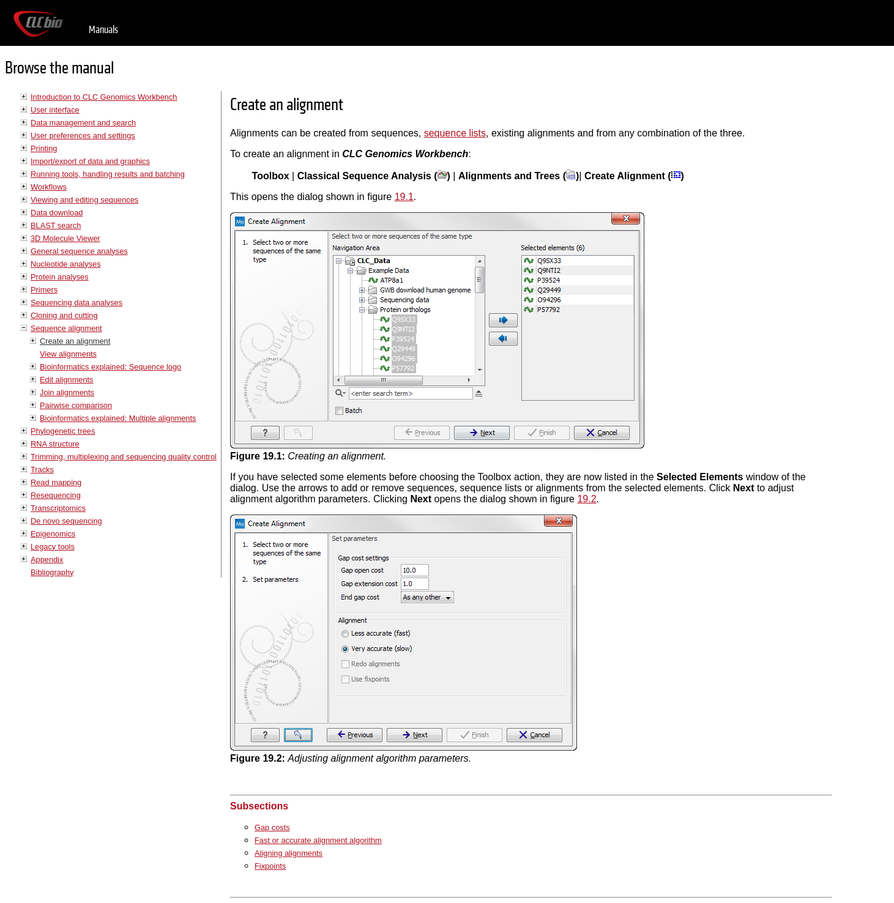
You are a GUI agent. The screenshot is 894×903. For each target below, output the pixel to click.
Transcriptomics (58, 508)
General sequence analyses (79, 251)
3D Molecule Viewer (65, 238)
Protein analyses (60, 276)
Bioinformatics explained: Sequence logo (110, 366)
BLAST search (56, 225)
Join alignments (67, 392)
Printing (44, 148)
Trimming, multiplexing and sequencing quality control (124, 456)
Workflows (49, 186)
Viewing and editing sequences (84, 199)
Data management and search (83, 122)
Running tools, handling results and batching (108, 174)
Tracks (42, 469)
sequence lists (455, 133)
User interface (55, 109)
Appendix (47, 559)
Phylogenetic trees (63, 431)
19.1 (404, 196)
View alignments (68, 354)
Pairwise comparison (76, 405)
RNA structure (55, 443)
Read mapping (56, 482)
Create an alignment (75, 341)
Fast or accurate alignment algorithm (318, 840)
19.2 (586, 499)
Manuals (103, 29)
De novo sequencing (66, 521)
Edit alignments (67, 379)
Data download (57, 212)
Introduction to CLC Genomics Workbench (104, 97)
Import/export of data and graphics (90, 161)
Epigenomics (53, 533)
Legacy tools (53, 546)
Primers (44, 289)
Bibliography (52, 572)
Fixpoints (270, 866)
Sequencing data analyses (76, 302)
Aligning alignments (288, 853)
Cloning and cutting (64, 315)
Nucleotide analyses (66, 264)
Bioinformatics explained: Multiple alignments (118, 418)
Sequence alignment (66, 328)
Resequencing (56, 495)
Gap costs (272, 827)
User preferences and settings (83, 135)
